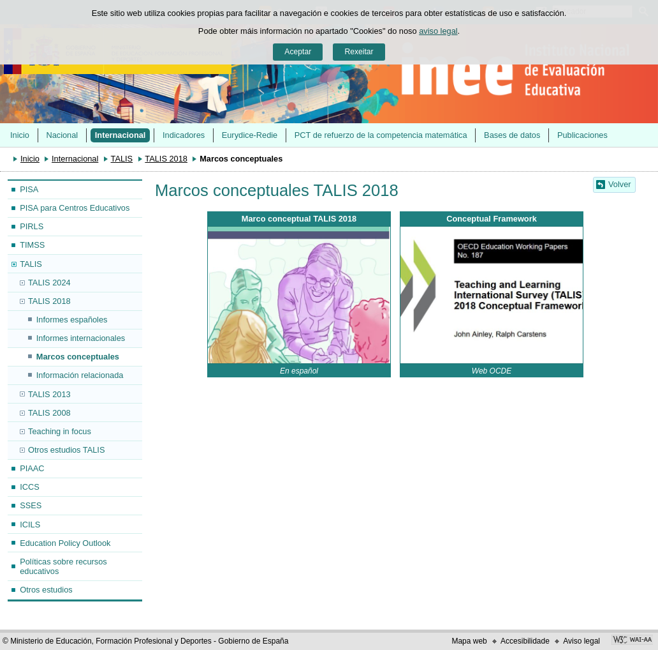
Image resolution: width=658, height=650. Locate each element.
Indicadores (184, 135)
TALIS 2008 (49, 413)
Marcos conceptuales (77, 356)
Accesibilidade (525, 641)
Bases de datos (512, 135)
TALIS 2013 (49, 394)
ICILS (30, 524)
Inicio (19, 135)
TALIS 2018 (166, 158)
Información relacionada (80, 375)
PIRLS (31, 226)
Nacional (62, 135)
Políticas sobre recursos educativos (63, 566)
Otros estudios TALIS (66, 450)
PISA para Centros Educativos (74, 208)
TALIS (122, 158)
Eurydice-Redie (250, 135)
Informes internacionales (80, 338)
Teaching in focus (59, 431)
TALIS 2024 (49, 282)
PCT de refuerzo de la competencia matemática (381, 135)
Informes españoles (72, 319)
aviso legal (438, 31)
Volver (619, 184)
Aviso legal (581, 641)
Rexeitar (358, 51)
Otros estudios (46, 589)
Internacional (120, 135)
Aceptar (297, 51)
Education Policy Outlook (65, 543)
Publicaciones (582, 135)
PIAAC (32, 468)
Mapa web (468, 641)
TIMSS (32, 245)
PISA (29, 189)
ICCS (30, 487)
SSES (30, 505)
